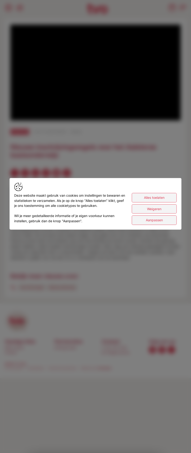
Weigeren (154, 210)
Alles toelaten (154, 199)
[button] (96, 73)
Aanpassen (154, 222)
